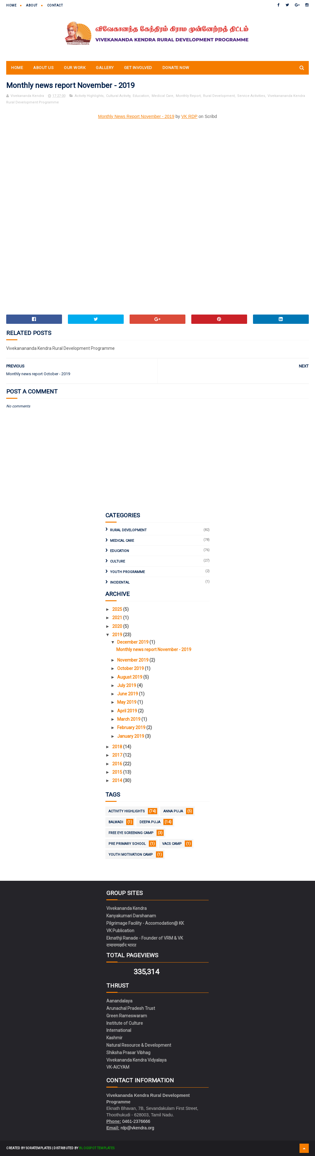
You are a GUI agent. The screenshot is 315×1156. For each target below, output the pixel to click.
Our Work (75, 67)
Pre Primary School (127, 844)
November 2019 (133, 660)
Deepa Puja (150, 822)
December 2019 (133, 642)
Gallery (105, 67)
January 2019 (131, 736)
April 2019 (127, 710)
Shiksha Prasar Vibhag (128, 1052)
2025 (117, 609)
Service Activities (251, 96)
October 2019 (131, 668)
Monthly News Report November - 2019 (136, 116)
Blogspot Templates (96, 1148)
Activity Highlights (89, 96)
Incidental (120, 582)
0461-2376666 (136, 1121)
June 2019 (128, 693)
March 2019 (129, 719)
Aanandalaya (119, 1000)
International (118, 1030)
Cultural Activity (118, 96)
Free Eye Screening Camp (131, 833)
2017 (117, 755)
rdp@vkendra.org (137, 1127)
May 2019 (127, 702)
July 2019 (127, 685)
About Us (43, 67)
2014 (117, 780)
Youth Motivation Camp (131, 855)
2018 (117, 746)
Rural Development (219, 96)
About (32, 5)
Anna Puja (173, 811)
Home (11, 5)
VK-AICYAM (117, 1067)
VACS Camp (172, 844)
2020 (117, 626)
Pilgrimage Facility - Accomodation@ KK (145, 923)
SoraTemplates (38, 1148)
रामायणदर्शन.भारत (121, 945)
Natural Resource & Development (138, 1045)
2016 (117, 763)
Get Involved (138, 67)
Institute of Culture (124, 1023)
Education (141, 96)
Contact (55, 5)
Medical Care (162, 96)
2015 (117, 772)
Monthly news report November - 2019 (153, 649)
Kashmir (114, 1037)
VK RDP (189, 116)
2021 (117, 617)
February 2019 (131, 727)
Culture (117, 561)
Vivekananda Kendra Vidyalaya (136, 1060)
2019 (117, 634)
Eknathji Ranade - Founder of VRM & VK (144, 938)
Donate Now (175, 67)
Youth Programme (127, 572)
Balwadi (116, 822)
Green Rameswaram (126, 1015)
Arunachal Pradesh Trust (130, 1008)
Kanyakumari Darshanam (131, 915)
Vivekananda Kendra (126, 908)
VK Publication (120, 930)
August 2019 (130, 677)
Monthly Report (188, 96)
